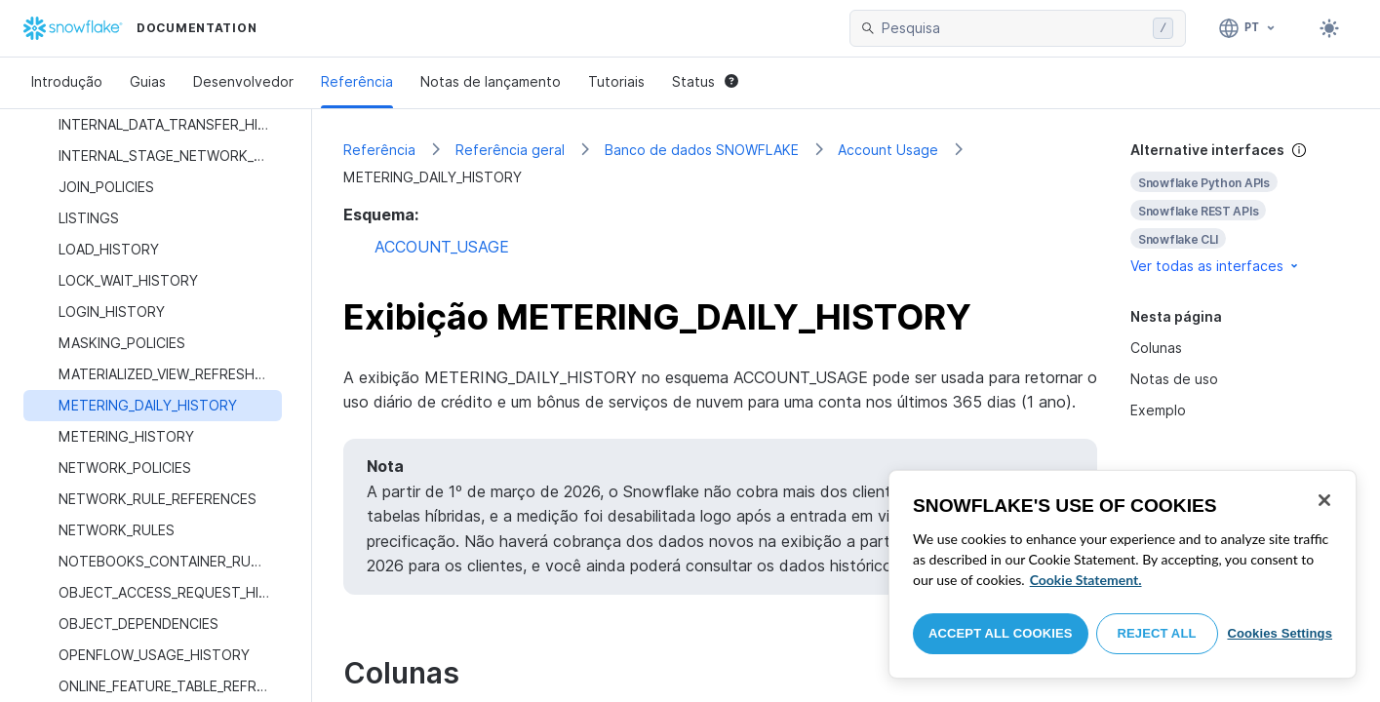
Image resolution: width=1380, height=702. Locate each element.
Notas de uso (1174, 378)
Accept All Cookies (1000, 633)
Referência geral (510, 149)
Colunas (1156, 347)
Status (705, 81)
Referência (357, 81)
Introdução (66, 81)
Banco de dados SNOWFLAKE (702, 149)
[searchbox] (1013, 28)
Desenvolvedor (243, 81)
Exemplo (1158, 410)
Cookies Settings (1279, 633)
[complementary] (1239, 208)
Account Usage (888, 149)
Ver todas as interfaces (1215, 265)
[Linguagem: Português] (1247, 28)
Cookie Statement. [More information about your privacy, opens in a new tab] (1086, 579)
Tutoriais (616, 81)
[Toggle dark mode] (1329, 28)
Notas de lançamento (490, 81)
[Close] (1324, 500)
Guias (148, 81)
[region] (1122, 574)
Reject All (1157, 633)
